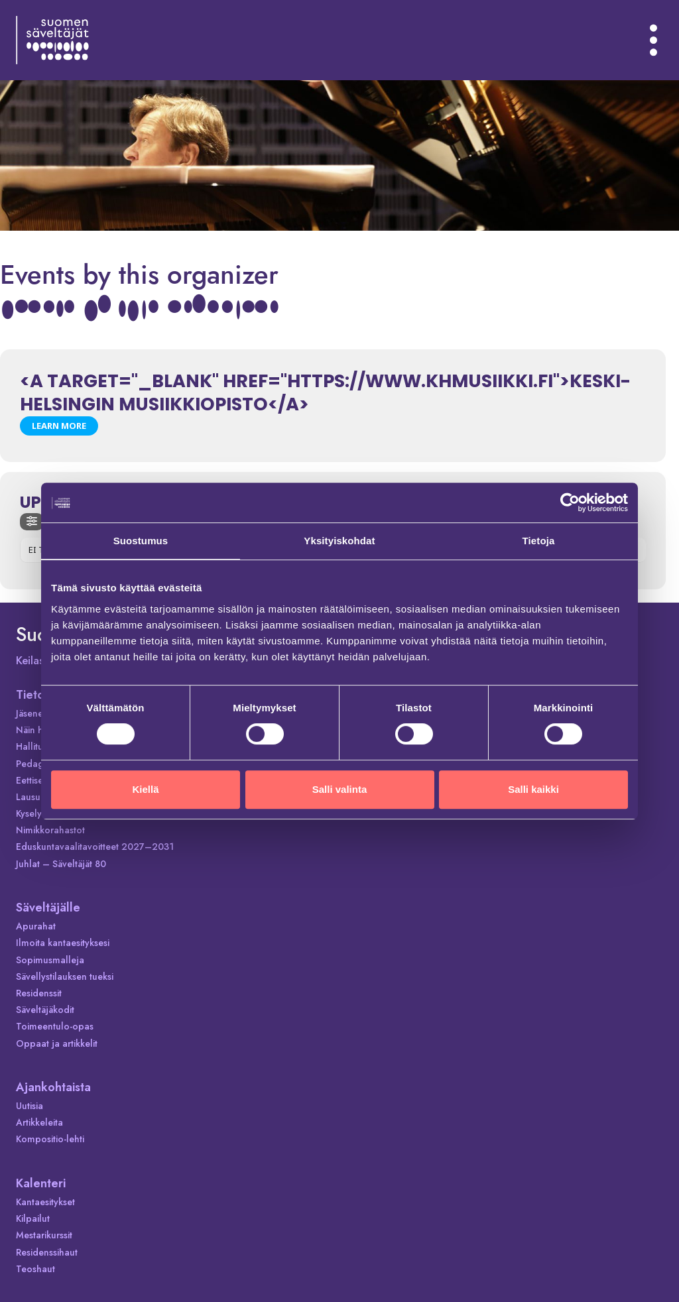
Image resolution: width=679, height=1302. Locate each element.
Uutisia (29, 1105)
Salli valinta (339, 789)
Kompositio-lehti (50, 1139)
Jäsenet (31, 713)
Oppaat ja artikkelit (56, 1043)
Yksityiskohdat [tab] (339, 540)
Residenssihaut (47, 1252)
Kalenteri (41, 1183)
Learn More (59, 426)
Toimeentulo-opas (54, 1026)
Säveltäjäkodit (45, 1009)
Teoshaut (35, 1268)
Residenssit (39, 993)
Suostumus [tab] (140, 540)
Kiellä (145, 789)
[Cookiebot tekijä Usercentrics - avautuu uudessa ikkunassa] (570, 502)
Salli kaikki (533, 789)
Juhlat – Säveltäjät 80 (61, 863)
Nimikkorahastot (50, 830)
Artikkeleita (39, 1122)
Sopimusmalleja (50, 960)
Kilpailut (33, 1218)
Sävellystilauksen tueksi (64, 976)
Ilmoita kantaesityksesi (62, 942)
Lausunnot (38, 796)
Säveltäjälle (48, 907)
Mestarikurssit (44, 1235)
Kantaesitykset (45, 1202)
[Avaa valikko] (654, 40)
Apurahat (36, 926)
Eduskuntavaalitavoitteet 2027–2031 (95, 846)
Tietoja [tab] (539, 540)
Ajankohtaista (53, 1087)
